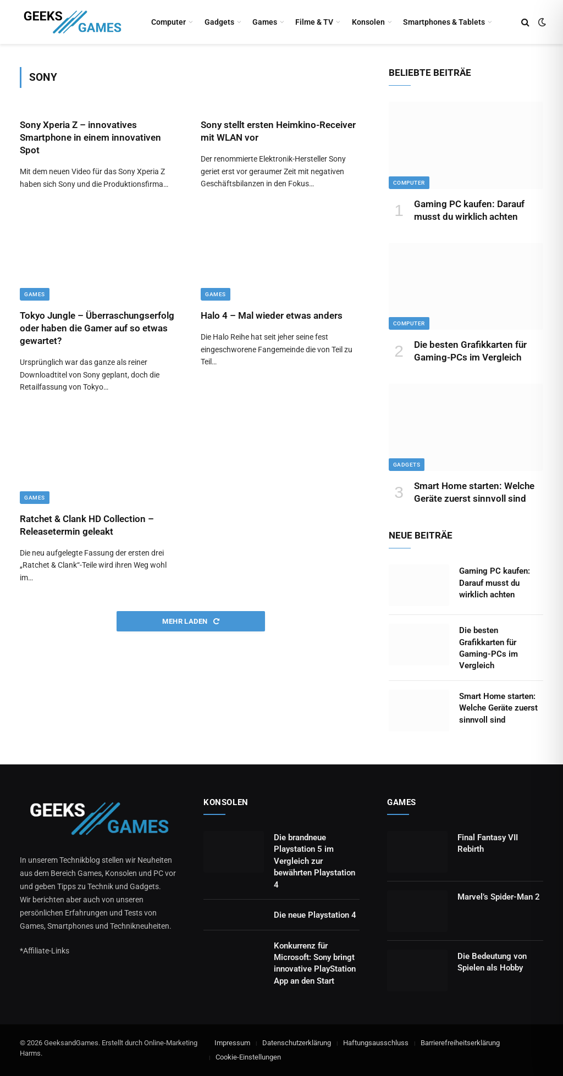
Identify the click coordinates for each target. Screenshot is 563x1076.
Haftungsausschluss (376, 1043)
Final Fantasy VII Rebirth (487, 843)
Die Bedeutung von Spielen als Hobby (492, 962)
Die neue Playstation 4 (315, 915)
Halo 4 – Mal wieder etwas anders (272, 315)
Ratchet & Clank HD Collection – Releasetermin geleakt (87, 525)
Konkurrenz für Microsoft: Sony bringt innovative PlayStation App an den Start (315, 963)
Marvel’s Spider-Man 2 (498, 897)
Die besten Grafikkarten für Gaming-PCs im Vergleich (470, 351)
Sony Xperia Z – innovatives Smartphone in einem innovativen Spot (90, 137)
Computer (168, 22)
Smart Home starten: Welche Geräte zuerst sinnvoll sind (474, 492)
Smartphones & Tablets (444, 22)
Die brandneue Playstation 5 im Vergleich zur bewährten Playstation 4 (314, 861)
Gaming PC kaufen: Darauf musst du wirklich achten (469, 210)
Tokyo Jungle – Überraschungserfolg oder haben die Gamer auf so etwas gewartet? (97, 328)
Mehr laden (190, 621)
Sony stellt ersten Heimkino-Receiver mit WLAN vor (278, 131)
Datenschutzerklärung (296, 1043)
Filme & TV (314, 22)
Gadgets (219, 22)
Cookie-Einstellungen (248, 1057)
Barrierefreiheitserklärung (460, 1043)
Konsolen (368, 22)
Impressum (232, 1043)
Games (264, 22)
